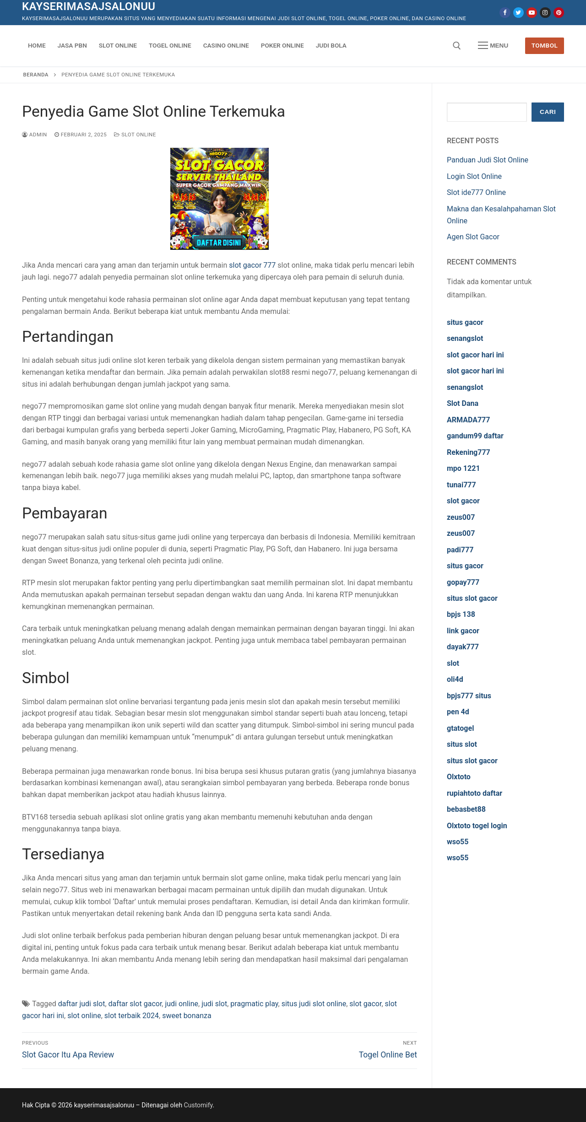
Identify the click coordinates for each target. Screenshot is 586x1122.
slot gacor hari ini (475, 355)
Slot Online (135, 134)
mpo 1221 (463, 468)
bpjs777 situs (469, 695)
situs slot (462, 744)
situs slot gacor (472, 598)
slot (453, 663)
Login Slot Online (474, 176)
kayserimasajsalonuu (89, 6)
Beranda (36, 74)
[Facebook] (504, 12)
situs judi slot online (314, 1003)
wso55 (457, 841)
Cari (548, 111)
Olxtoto (459, 776)
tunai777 (461, 484)
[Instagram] (545, 12)
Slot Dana (462, 403)
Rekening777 (468, 452)
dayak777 (463, 646)
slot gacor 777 (252, 265)
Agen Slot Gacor (473, 236)
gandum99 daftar (475, 436)
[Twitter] (518, 12)
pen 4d (458, 711)
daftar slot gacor (135, 1003)
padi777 (460, 549)
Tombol (545, 45)
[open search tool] (457, 46)
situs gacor (465, 322)
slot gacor (365, 1003)
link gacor (463, 630)
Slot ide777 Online (476, 192)
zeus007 (461, 517)
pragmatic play (254, 1003)
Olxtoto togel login (477, 825)
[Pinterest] (558, 12)
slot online (84, 1015)
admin (34, 134)
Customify (198, 1105)
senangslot (465, 338)
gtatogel (460, 728)
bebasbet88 (466, 809)
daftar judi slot (81, 1003)
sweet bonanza (187, 1015)
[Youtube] (531, 12)
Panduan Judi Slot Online (487, 160)
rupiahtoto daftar (474, 793)
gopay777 (463, 582)
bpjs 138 (461, 614)
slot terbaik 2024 (131, 1015)
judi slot (214, 1003)
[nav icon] (493, 45)
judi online (181, 1003)
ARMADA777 (468, 419)
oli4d (455, 679)
